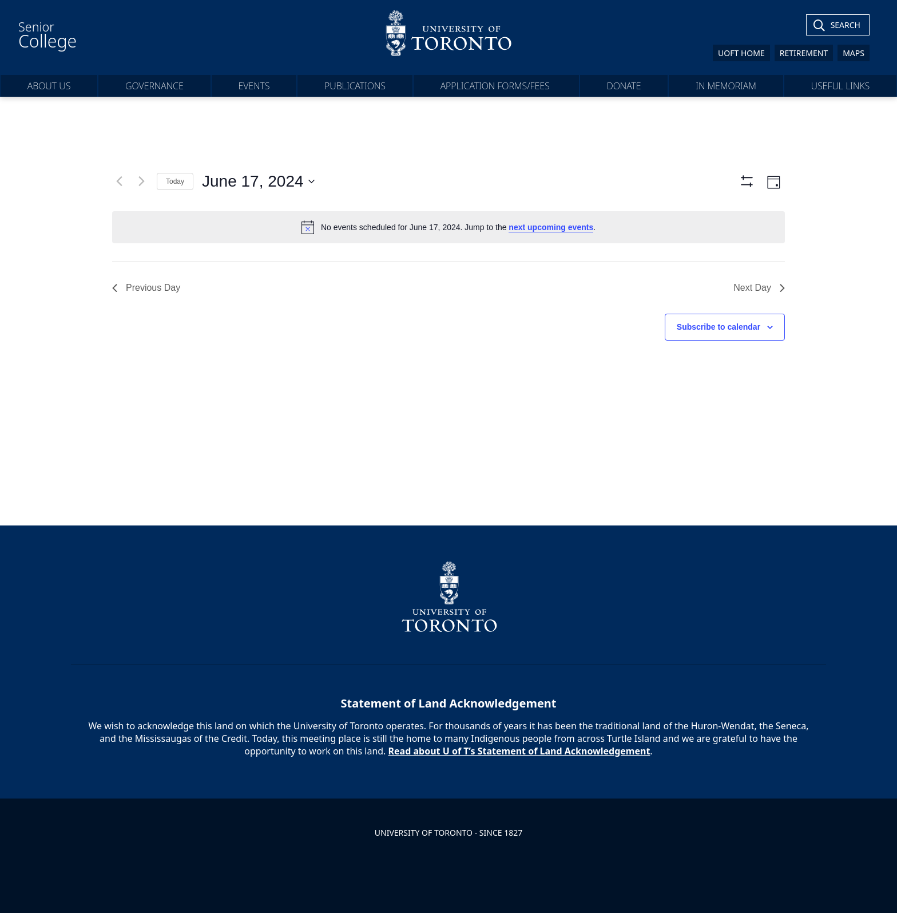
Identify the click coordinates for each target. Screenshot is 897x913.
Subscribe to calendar (718, 326)
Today (175, 181)
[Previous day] (119, 181)
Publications (355, 86)
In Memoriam (726, 86)
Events (253, 86)
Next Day (759, 288)
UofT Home (741, 53)
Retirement (804, 53)
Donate (624, 86)
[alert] (448, 227)
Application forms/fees (496, 86)
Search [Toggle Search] (845, 24)
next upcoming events (551, 227)
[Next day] (141, 181)
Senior (47, 35)
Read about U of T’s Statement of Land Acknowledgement (519, 751)
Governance (154, 86)
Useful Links (840, 86)
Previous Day (146, 288)
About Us (49, 86)
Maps (853, 53)
